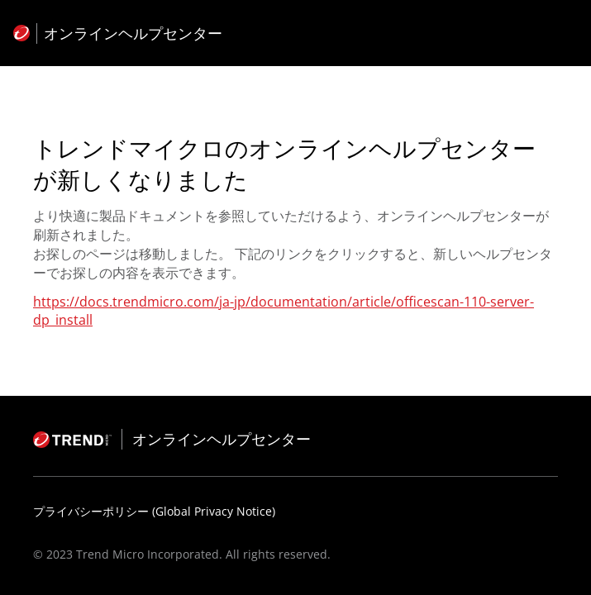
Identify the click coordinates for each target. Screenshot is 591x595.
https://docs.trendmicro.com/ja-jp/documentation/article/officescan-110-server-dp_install (283, 311)
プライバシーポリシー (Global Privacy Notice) (154, 511)
